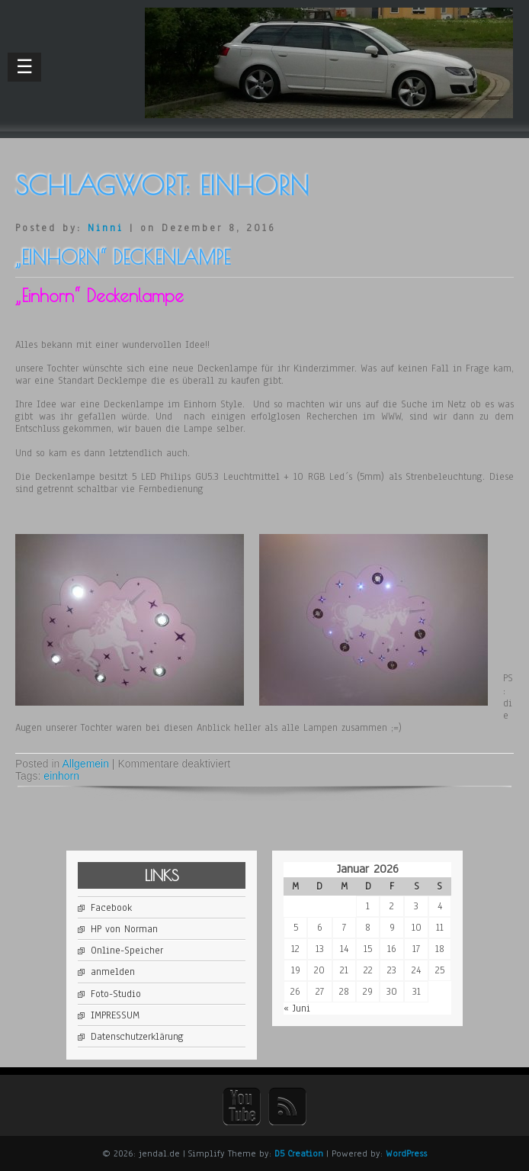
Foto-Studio (116, 994)
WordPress (406, 1153)
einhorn (61, 776)
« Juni (297, 1008)
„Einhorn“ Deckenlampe (122, 257)
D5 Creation (298, 1153)
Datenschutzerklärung (137, 1037)
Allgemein (86, 764)
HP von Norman (124, 929)
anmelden (113, 972)
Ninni (105, 228)
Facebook (111, 908)
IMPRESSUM (115, 1015)
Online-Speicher (127, 950)
